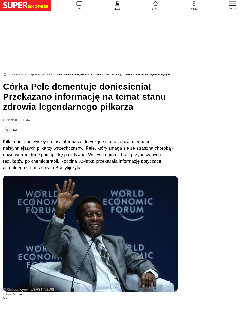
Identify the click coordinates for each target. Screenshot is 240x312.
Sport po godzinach (41, 74)
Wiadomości (19, 74)
